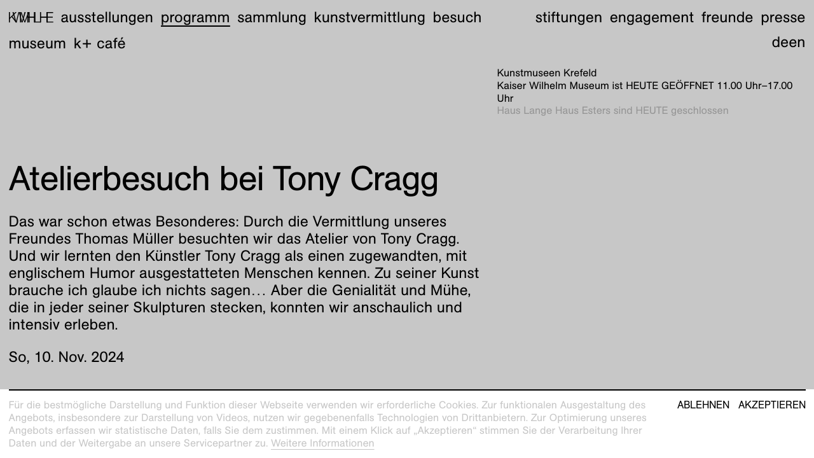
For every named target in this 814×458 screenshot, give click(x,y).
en (797, 42)
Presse (783, 17)
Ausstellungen (106, 17)
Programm (195, 17)
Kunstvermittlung (369, 17)
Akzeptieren (772, 405)
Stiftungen (568, 17)
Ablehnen (703, 405)
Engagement (652, 17)
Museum (38, 43)
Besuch (457, 17)
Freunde (727, 17)
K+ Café (100, 43)
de (780, 42)
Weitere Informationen (323, 443)
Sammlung (272, 17)
